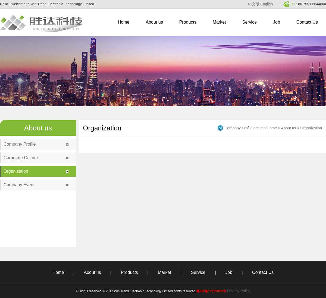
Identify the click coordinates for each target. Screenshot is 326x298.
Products (187, 22)
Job (276, 22)
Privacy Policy (238, 291)
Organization (16, 171)
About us (154, 22)
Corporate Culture (21, 157)
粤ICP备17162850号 (211, 291)
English (266, 4)
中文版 (253, 4)
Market (219, 22)
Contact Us (307, 22)
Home (124, 22)
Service (249, 22)
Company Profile (20, 144)
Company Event (19, 184)
